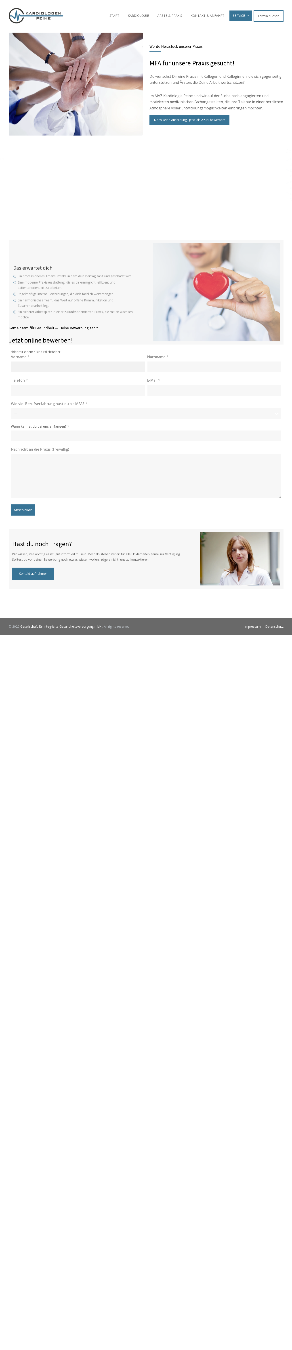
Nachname (157, 356)
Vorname (20, 356)
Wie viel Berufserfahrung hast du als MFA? (49, 403)
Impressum (252, 626)
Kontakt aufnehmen (33, 573)
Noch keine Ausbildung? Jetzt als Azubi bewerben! (189, 120)
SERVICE (239, 15)
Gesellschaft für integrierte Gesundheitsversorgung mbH (61, 626)
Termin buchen (268, 16)
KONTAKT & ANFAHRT (207, 15)
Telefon (19, 380)
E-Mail (153, 380)
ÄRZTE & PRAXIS (169, 15)
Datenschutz (274, 626)
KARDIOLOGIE (138, 15)
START (114, 15)
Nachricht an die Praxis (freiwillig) (40, 449)
